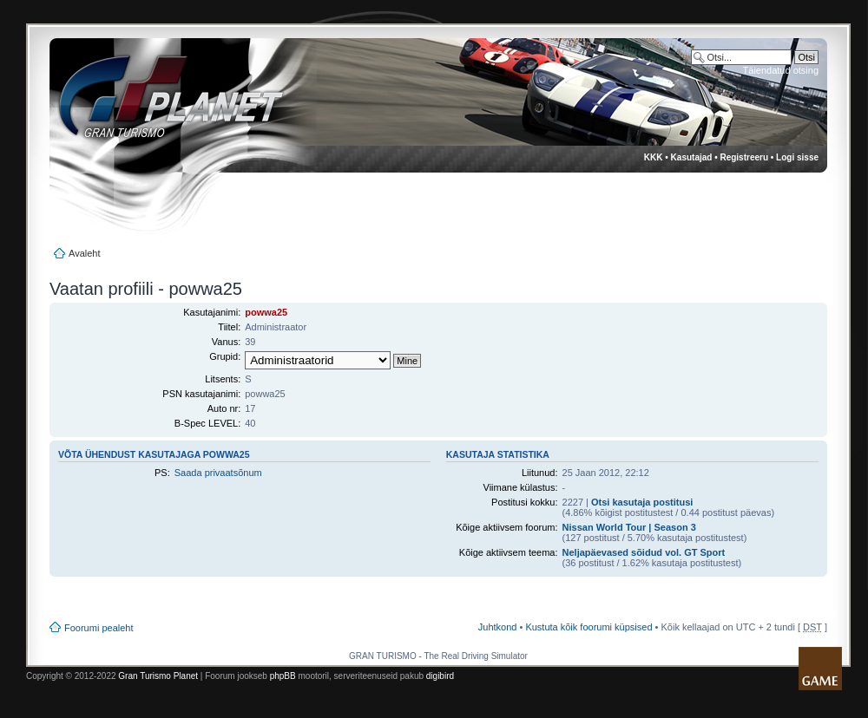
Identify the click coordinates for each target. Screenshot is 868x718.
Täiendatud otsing (781, 70)
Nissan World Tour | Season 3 (629, 527)
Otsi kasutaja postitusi (642, 502)
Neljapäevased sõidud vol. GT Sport (644, 552)
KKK (653, 157)
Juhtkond (497, 627)
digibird (440, 676)
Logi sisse (797, 157)
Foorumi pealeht (99, 628)
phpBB (283, 676)
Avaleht (85, 253)
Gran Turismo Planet (158, 676)
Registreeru (744, 157)
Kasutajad (692, 157)
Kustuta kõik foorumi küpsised (588, 627)
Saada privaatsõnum (218, 472)
